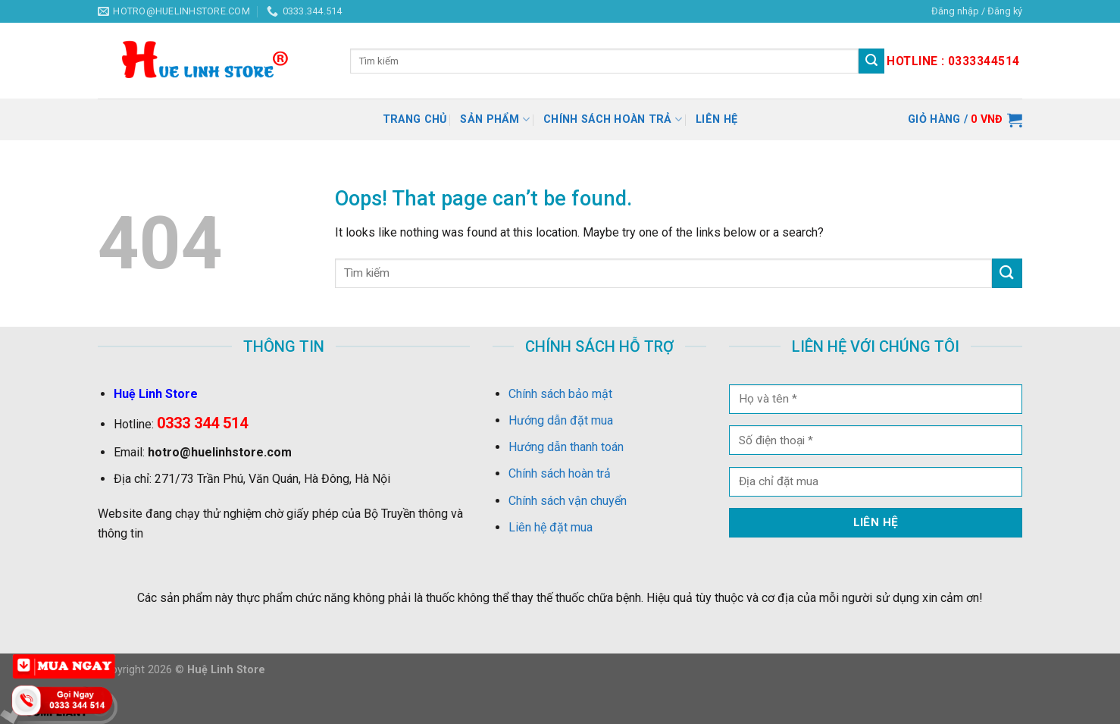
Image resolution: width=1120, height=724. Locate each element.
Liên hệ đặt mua (550, 527)
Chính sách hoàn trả (612, 119)
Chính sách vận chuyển (567, 501)
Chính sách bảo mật (560, 394)
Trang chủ (415, 119)
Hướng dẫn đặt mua (560, 420)
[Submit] (1007, 273)
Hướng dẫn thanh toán (566, 447)
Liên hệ (716, 119)
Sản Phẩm (495, 119)
